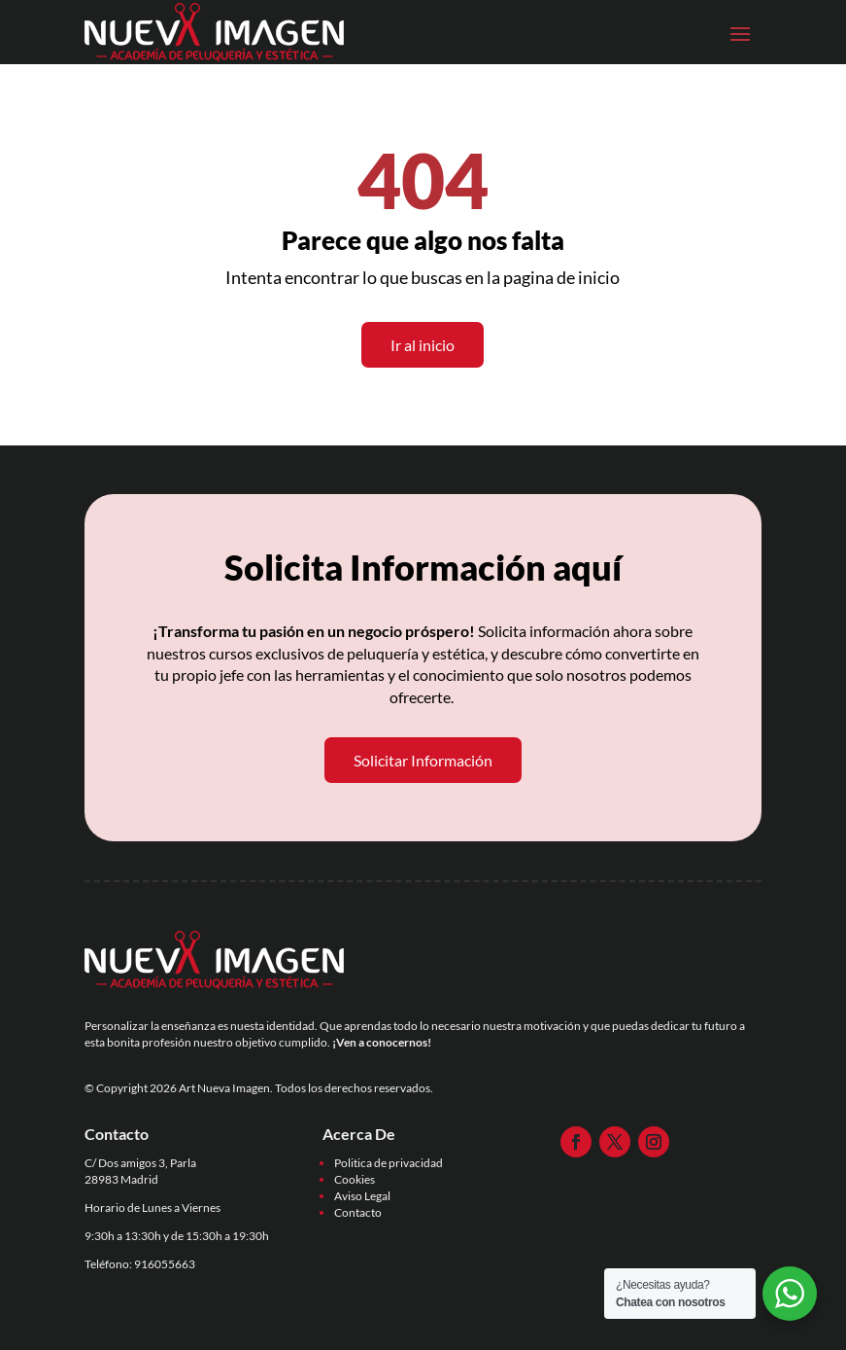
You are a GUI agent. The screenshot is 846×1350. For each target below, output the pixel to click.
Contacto (358, 1212)
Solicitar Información (423, 760)
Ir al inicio (422, 345)
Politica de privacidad (388, 1162)
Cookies (354, 1179)
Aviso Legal (362, 1196)
